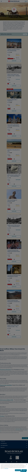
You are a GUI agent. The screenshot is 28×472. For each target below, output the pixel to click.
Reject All (24, 470)
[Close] (27, 464)
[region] (14, 467)
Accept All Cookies (17, 470)
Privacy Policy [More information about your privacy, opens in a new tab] (6, 468)
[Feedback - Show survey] (23, 471)
